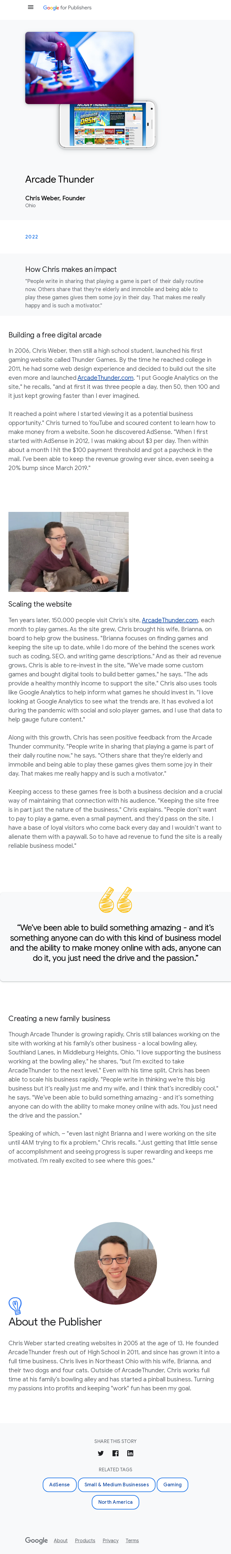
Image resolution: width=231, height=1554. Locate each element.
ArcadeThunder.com (106, 378)
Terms (132, 1541)
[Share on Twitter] (100, 1454)
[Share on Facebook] (115, 1454)
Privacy (111, 1541)
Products (85, 1541)
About (61, 1541)
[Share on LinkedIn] (130, 1454)
